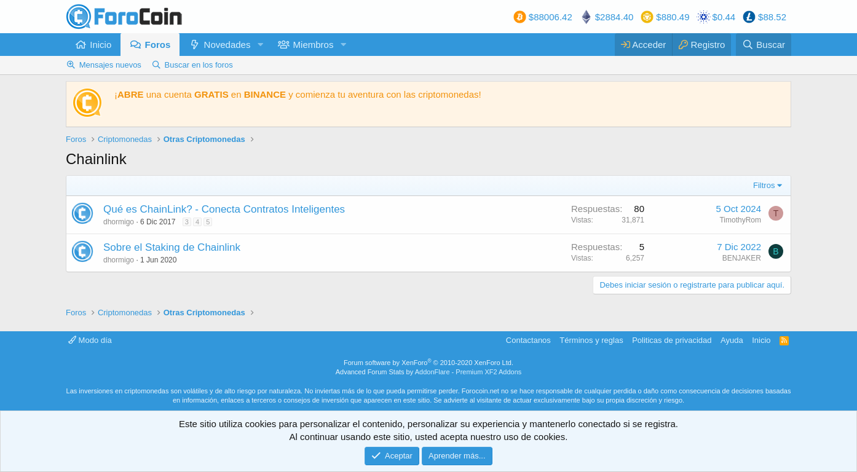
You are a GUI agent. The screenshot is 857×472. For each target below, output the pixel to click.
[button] (260, 44)
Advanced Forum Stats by (429, 372)
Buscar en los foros (199, 64)
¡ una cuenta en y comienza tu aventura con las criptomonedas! (297, 94)
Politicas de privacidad (671, 340)
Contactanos (528, 340)
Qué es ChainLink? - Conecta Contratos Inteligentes (224, 209)
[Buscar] (763, 44)
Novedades (227, 44)
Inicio (100, 44)
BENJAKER (741, 258)
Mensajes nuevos (110, 64)
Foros (158, 44)
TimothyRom (740, 220)
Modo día (90, 340)
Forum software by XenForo (428, 362)
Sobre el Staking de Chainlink (171, 247)
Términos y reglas (591, 340)
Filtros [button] (764, 185)
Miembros (313, 44)
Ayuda (732, 340)
